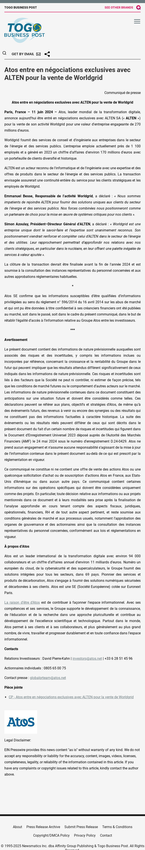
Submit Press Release (81, 827)
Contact (106, 835)
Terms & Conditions (117, 827)
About (17, 827)
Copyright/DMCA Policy (51, 835)
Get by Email (26, 53)
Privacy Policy (85, 835)
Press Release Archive (43, 827)
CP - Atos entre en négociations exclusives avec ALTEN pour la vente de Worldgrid (71, 697)
